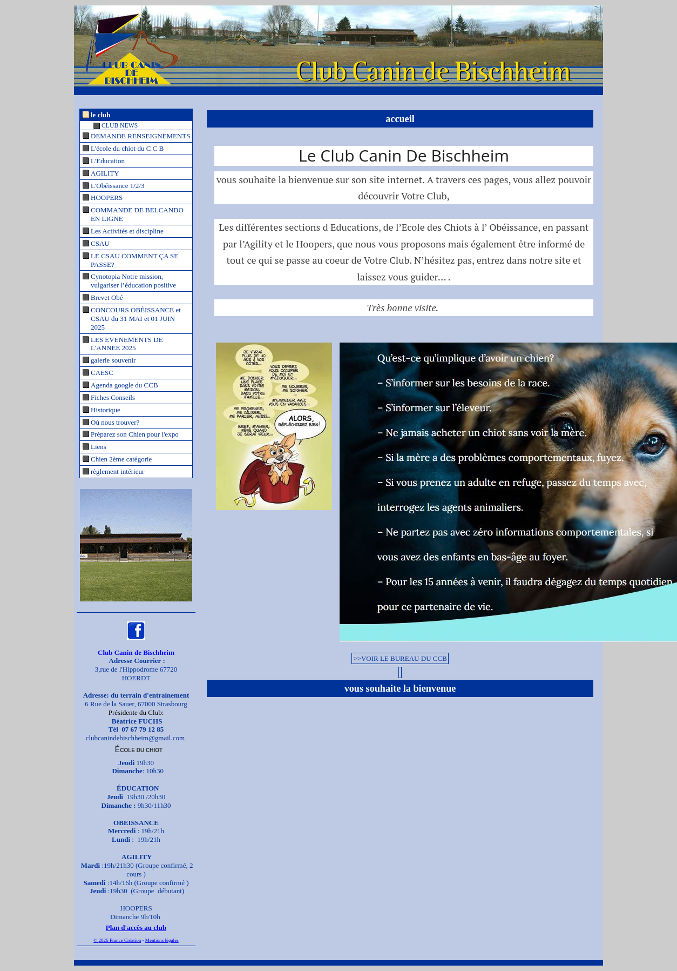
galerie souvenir (113, 360)
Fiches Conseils (113, 397)
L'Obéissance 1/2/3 (117, 186)
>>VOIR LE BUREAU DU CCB (400, 658)
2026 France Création (119, 940)
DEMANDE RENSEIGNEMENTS (141, 136)
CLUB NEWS (119, 125)
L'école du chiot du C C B (127, 148)
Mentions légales (162, 940)
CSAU (100, 243)
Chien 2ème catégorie (121, 459)
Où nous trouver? (115, 422)
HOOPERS (107, 197)
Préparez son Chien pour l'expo (135, 434)
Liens (98, 447)
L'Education (108, 161)
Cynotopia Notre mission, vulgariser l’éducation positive (133, 280)
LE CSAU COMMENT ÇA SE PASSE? (134, 260)
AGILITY (105, 173)
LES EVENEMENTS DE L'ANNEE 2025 (127, 344)
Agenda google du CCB (124, 385)
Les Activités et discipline (127, 231)
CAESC (102, 373)
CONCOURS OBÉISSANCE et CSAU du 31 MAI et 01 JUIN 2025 (136, 318)
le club (100, 115)
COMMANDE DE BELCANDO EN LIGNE (137, 214)
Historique (105, 410)
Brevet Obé (107, 297)
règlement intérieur (117, 471)
